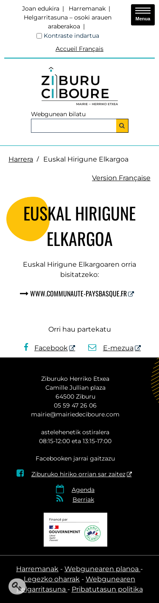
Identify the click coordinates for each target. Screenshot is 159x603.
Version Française (121, 178)
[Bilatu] (122, 126)
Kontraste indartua (71, 35)
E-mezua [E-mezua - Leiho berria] (111, 348)
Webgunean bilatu (58, 114)
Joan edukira (40, 8)
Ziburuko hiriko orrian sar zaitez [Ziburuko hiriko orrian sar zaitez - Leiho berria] (71, 474)
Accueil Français (79, 49)
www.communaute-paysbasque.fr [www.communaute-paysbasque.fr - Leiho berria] (78, 293)
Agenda (83, 490)
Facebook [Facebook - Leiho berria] (46, 348)
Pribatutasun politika (107, 589)
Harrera (20, 159)
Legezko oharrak (52, 579)
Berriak (83, 499)
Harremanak (87, 8)
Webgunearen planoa (102, 569)
